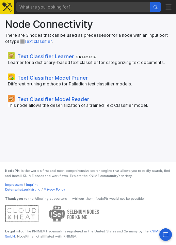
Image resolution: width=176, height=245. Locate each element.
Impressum (14, 184)
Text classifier (36, 41)
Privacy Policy (54, 189)
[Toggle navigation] (168, 7)
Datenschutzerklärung (23, 189)
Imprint (32, 184)
